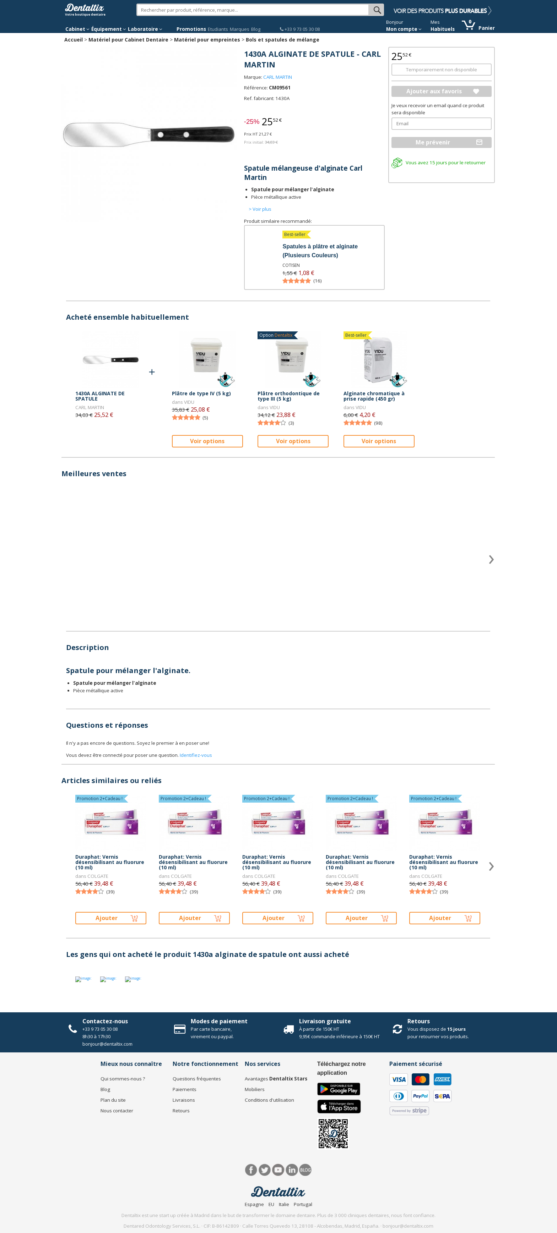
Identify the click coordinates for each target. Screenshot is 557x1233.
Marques (239, 29)
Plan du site (113, 1100)
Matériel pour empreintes (207, 39)
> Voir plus (260, 209)
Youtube (278, 1170)
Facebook (251, 1170)
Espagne (254, 1204)
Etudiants (218, 29)
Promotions (191, 29)
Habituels (443, 29)
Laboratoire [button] (145, 29)
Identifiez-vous (196, 755)
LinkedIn (292, 1170)
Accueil (73, 39)
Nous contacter (117, 1110)
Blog (255, 29)
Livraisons (184, 1100)
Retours (418, 1021)
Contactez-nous (105, 1021)
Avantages (276, 1078)
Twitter (265, 1170)
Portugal (303, 1204)
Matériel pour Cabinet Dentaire (128, 39)
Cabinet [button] (77, 29)
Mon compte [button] (404, 29)
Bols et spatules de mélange (282, 39)
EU (271, 1204)
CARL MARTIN (277, 77)
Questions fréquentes (197, 1078)
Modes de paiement (219, 1021)
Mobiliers (255, 1089)
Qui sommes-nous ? (123, 1078)
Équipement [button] (108, 29)
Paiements (184, 1089)
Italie (284, 1204)
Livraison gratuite (325, 1021)
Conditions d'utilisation (269, 1100)
